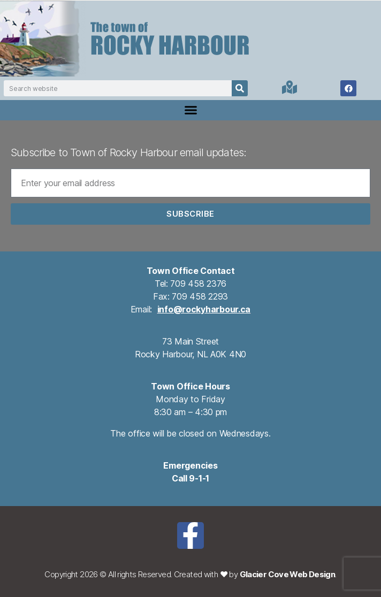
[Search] (240, 88)
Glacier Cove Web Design (288, 574)
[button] (190, 110)
